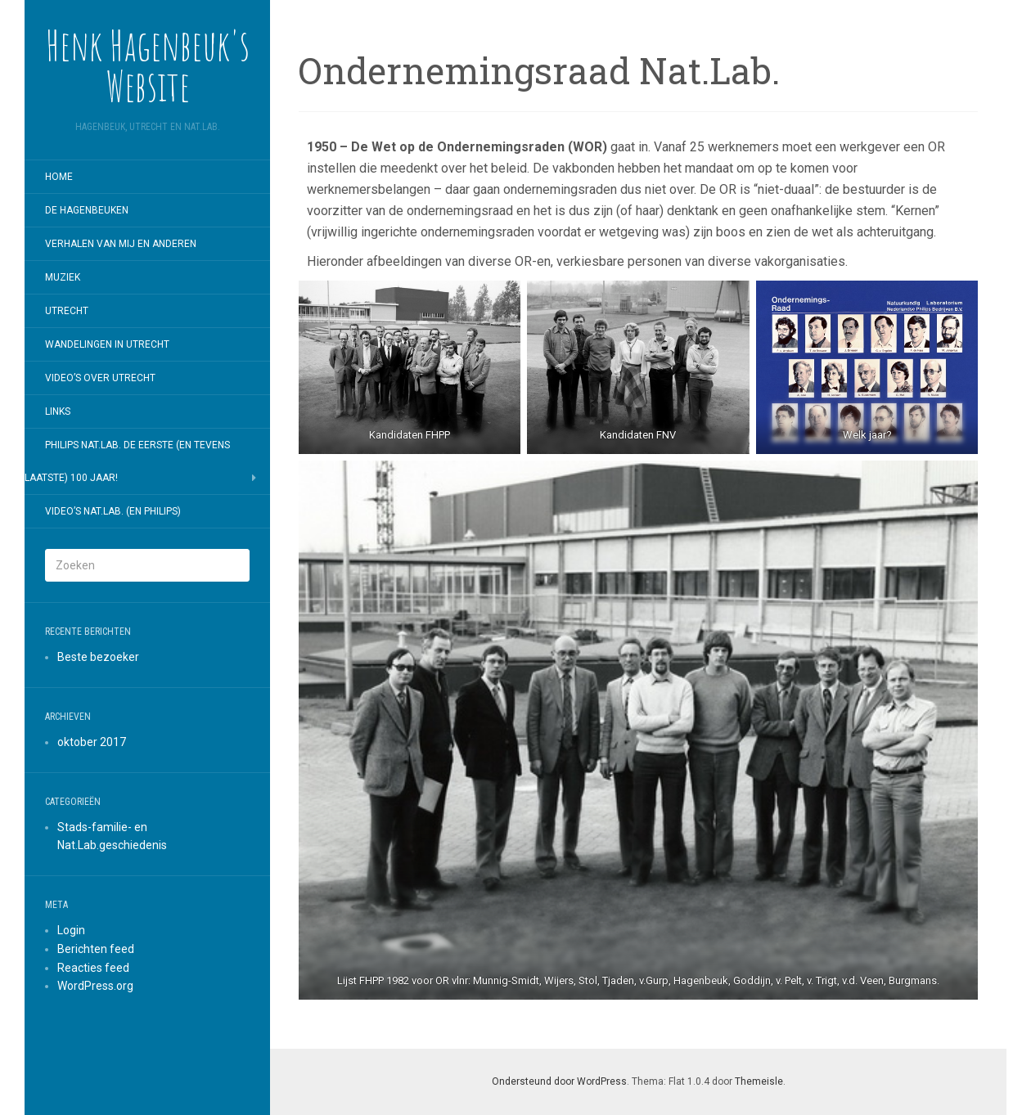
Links (57, 411)
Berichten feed (95, 948)
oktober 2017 (91, 742)
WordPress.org (95, 985)
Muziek (62, 277)
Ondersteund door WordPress (559, 1081)
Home (59, 176)
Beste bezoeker (98, 656)
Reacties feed (93, 967)
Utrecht (66, 311)
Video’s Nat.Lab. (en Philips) (113, 511)
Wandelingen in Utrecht (107, 344)
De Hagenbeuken (86, 210)
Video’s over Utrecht (100, 378)
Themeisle (759, 1081)
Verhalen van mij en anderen (120, 244)
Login (71, 930)
